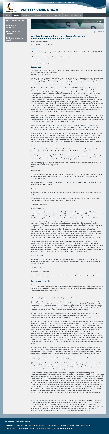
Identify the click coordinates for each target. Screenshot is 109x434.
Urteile (16, 15)
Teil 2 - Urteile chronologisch (11, 26)
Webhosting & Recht (43, 428)
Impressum (50, 3)
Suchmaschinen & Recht (26, 428)
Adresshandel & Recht (36, 425)
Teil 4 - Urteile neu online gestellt (15, 39)
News (48, 15)
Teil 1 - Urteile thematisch (15, 21)
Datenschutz (61, 3)
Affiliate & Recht (52, 425)
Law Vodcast (9, 425)
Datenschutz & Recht (67, 425)
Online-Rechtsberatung (73, 15)
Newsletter (38, 15)
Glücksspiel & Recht (83, 425)
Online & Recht (10, 428)
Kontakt (71, 3)
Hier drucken (99, 31)
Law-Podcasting (21, 425)
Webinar (57, 15)
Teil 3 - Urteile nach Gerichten (13, 32)
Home (8, 15)
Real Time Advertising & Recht (62, 428)
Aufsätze (26, 15)
